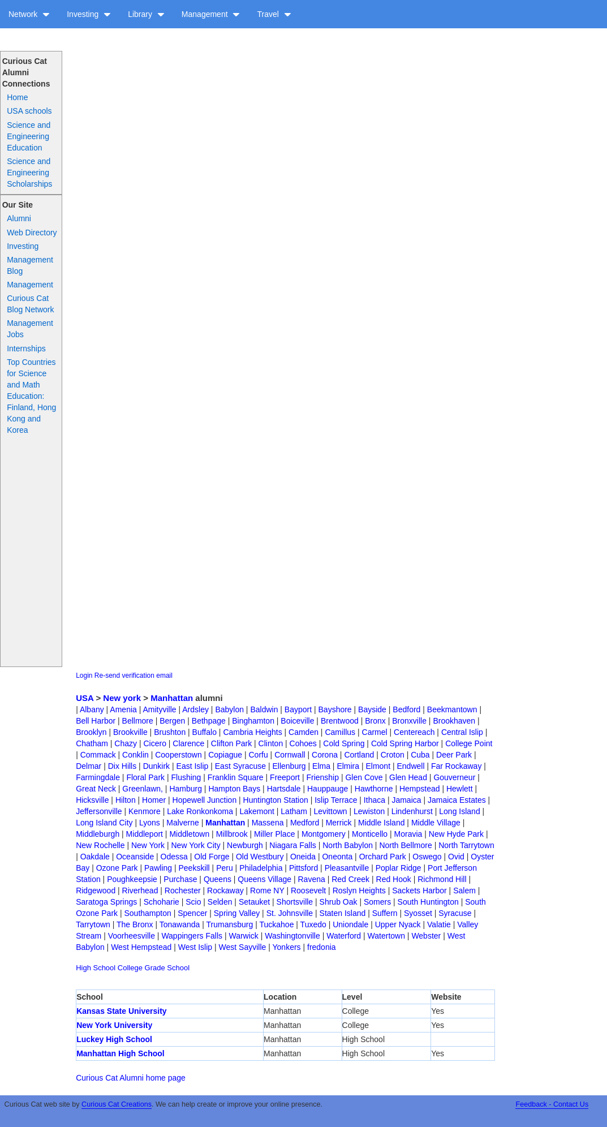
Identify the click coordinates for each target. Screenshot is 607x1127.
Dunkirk (156, 766)
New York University (114, 1025)
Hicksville (92, 800)
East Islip (192, 766)
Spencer (192, 913)
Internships (26, 348)
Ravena (311, 879)
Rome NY (267, 890)
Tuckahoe (276, 924)
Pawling (158, 867)
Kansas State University (121, 1011)
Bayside (372, 709)
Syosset (418, 913)
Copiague (225, 754)
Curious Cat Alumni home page (131, 1077)
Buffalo (204, 732)
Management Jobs (30, 329)
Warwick (243, 935)
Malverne (182, 822)
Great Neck (96, 788)
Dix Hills (122, 766)
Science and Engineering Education (28, 136)
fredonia (321, 947)
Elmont (377, 766)
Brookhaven (454, 720)
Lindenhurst (412, 811)
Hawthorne (374, 788)
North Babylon (347, 845)
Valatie (439, 924)
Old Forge (211, 856)
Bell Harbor (95, 720)
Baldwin (264, 709)
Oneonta (337, 856)
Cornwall (289, 754)
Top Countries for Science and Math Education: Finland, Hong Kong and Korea (31, 396)
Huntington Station (275, 800)
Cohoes (303, 743)
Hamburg (185, 788)
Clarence (188, 743)
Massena (268, 822)
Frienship (322, 777)
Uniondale (350, 924)
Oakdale (95, 856)
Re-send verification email (133, 675)
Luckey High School (114, 1039)
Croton (392, 754)
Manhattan (171, 698)
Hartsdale (284, 788)
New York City (196, 845)
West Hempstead (141, 947)
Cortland (359, 754)
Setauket (254, 901)
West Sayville (242, 947)
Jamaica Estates (457, 800)
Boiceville (297, 720)
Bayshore (335, 709)
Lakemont (256, 811)
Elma (321, 766)
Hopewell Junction (205, 800)
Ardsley (195, 709)
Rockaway (225, 890)
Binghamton (253, 720)
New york (122, 698)
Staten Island (343, 913)
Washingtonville (292, 935)
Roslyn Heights (359, 890)
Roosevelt (308, 890)
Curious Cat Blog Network (30, 304)
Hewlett (459, 788)
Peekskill (193, 867)
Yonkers (287, 947)
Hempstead (419, 788)
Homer (154, 800)
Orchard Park (382, 856)
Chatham (92, 743)
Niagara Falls (292, 845)
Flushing (186, 777)
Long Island (459, 811)
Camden (303, 732)
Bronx (375, 720)
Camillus (340, 732)
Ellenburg (288, 766)
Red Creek (350, 879)
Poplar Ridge (398, 867)
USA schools (29, 110)
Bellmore (137, 720)
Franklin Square (236, 777)
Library (146, 14)
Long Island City (104, 822)
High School (95, 967)
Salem (464, 890)
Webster (426, 935)
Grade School (167, 967)
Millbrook (232, 833)
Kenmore (144, 811)
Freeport (285, 777)
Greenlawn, (142, 788)
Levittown (330, 811)
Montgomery (324, 833)
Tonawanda (180, 924)
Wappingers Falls (191, 935)
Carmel (375, 732)
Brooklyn (91, 732)
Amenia (123, 709)
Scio (193, 901)
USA (84, 698)
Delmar (88, 766)
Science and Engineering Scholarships (29, 172)
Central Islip (462, 732)
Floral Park (145, 777)
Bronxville (409, 720)
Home (17, 97)
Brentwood (340, 720)
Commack (98, 754)
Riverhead (140, 890)
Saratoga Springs (106, 901)
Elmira (348, 766)
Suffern (385, 913)
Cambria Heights (252, 732)
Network (29, 14)
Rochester (183, 890)
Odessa (174, 856)
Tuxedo (313, 924)
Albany (92, 709)
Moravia (408, 833)
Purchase (180, 879)
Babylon (229, 709)
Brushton (170, 732)
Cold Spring (343, 743)
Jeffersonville (99, 811)
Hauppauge (327, 788)
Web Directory (32, 232)
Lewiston (369, 811)
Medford (304, 822)
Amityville (159, 709)
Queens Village (264, 879)
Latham (294, 811)
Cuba (420, 754)
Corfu (258, 754)
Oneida (303, 856)
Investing (89, 14)
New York (148, 845)
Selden (220, 901)
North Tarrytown (466, 845)
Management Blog (30, 265)
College (130, 967)
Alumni (19, 218)
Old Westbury (260, 856)
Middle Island (381, 822)
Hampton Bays (234, 788)
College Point (468, 743)
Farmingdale (98, 777)
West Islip (195, 947)
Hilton (125, 800)
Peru (224, 867)
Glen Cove (363, 777)
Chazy (125, 743)
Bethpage (209, 720)
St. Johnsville (289, 913)
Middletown (189, 833)
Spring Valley (237, 913)
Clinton (271, 743)
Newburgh (245, 845)
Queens (217, 879)
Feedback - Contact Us (551, 1104)
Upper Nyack (398, 924)
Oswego (426, 856)
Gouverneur (454, 777)
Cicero (154, 743)
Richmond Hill (441, 879)
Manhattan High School (120, 1053)
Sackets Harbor (419, 890)
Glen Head (408, 777)
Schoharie (161, 901)
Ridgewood (95, 890)
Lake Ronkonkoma (200, 811)
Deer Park (454, 754)
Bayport (298, 709)
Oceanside (135, 856)
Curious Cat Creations (116, 1104)
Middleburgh (97, 833)
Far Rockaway (456, 766)
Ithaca (374, 800)
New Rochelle (100, 845)
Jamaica (406, 800)
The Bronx (135, 924)
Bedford (406, 709)
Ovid (456, 856)
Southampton (147, 913)
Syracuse (454, 913)
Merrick (339, 822)
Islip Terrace (336, 800)
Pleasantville (347, 867)
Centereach (414, 732)
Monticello (370, 833)
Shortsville (295, 901)
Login (84, 675)
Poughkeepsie (132, 879)
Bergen (172, 720)
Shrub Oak (339, 901)
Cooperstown (178, 754)
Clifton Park (231, 743)
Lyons (149, 822)
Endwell (410, 766)
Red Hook (393, 879)
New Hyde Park (456, 833)
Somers (377, 901)
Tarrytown (93, 924)
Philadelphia (260, 867)
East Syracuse (240, 766)
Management (211, 14)
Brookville (130, 732)
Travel (274, 14)
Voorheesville (131, 935)
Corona (325, 754)
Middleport (144, 833)
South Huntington (428, 901)
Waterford (343, 935)
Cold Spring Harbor (405, 743)
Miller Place (274, 833)
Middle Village (435, 822)
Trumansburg (229, 924)
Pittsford (303, 867)
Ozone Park (117, 867)
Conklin (135, 754)
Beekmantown (452, 709)
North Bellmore (405, 845)
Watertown (386, 935)
